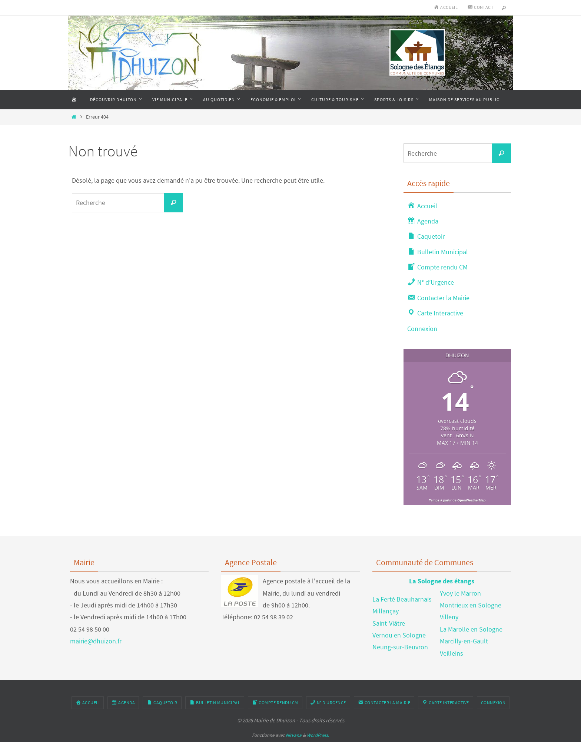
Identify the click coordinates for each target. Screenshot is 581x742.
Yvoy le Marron (460, 593)
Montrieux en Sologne (470, 605)
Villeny (449, 617)
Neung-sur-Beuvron (400, 647)
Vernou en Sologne (399, 635)
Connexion (422, 328)
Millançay (385, 611)
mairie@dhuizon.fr (96, 641)
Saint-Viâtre (388, 623)
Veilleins (451, 653)
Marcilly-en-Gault (464, 641)
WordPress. (318, 735)
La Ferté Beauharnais (402, 599)
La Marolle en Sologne (471, 629)
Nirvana (294, 735)
